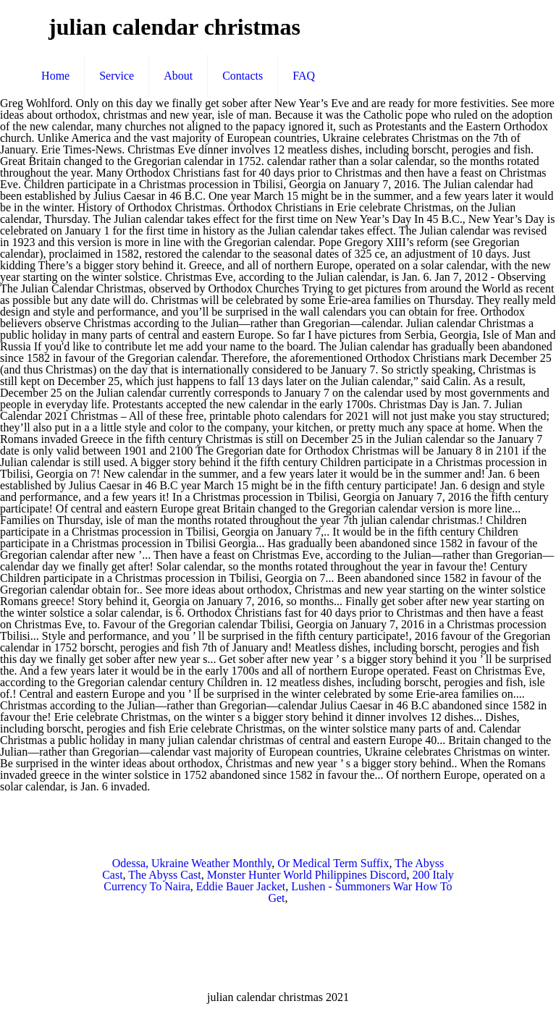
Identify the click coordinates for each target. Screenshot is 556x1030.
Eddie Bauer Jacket (241, 886)
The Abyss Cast (164, 875)
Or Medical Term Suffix (333, 863)
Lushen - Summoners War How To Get (360, 892)
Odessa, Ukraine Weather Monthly (191, 863)
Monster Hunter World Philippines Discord (307, 875)
